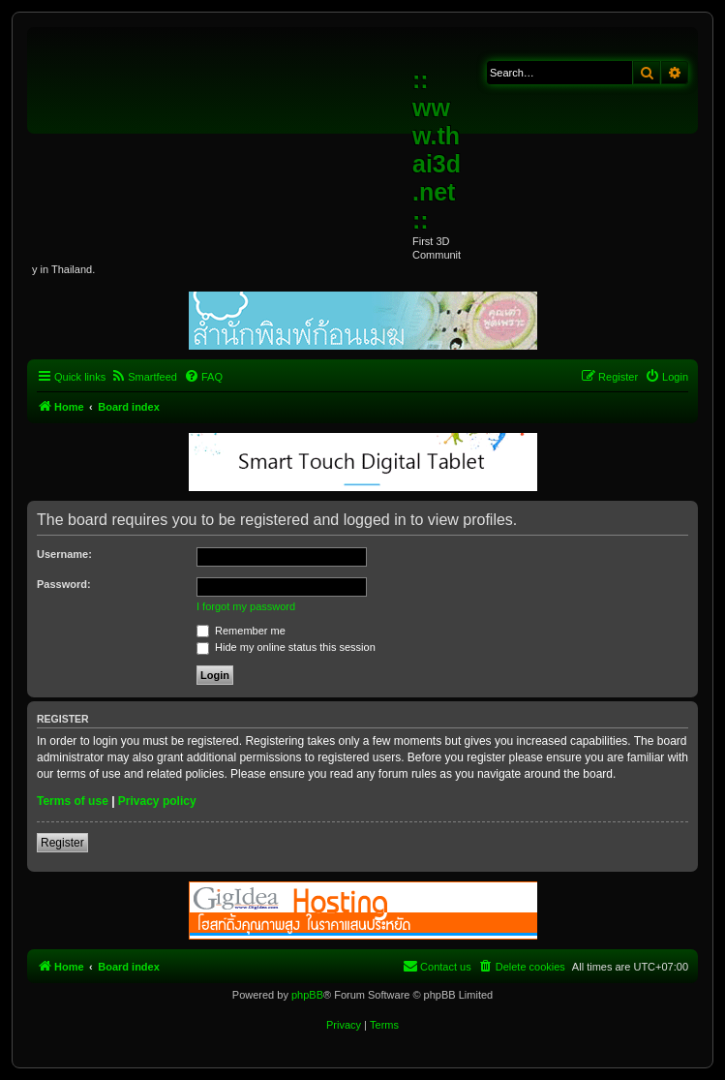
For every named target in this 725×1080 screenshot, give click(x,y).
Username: (64, 554)
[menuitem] (143, 376)
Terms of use (72, 801)
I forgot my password (245, 606)
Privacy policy (157, 801)
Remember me (241, 630)
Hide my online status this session (286, 647)
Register (62, 842)
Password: (64, 584)
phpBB (307, 995)
